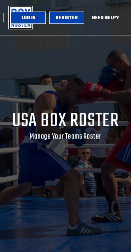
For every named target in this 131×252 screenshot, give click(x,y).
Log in (28, 18)
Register (67, 18)
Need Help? (105, 18)
